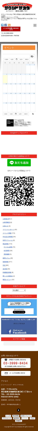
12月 (21, 59)
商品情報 (5, 244)
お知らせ (5, 226)
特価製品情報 (7, 272)
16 (34, 83)
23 (34, 93)
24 (6, 103)
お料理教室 (6, 222)
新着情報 (5, 262)
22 (29, 93)
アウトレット (7, 418)
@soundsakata (19, 309)
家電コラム (6, 258)
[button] (33, 114)
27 (20, 103)
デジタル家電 (8, 247)
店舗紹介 (18, 421)
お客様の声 (6, 219)
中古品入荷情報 (8, 237)
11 (11, 83)
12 (15, 83)
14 (24, 83)
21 (24, 93)
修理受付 (16, 418)
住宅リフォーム (8, 240)
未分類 (5, 269)
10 (6, 83)
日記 (4, 265)
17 (6, 93)
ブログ (32, 418)
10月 (12, 59)
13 (20, 83)
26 (15, 103)
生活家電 (6, 250)
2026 (27, 59)
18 (11, 93)
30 (34, 103)
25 (11, 103)
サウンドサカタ (19, 323)
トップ (8, 416)
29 (29, 103)
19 (15, 93)
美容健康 (6, 254)
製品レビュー (7, 279)
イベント (25, 418)
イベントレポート (8, 229)
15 (29, 83)
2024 (6, 59)
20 (20, 93)
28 (24, 103)
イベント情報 (7, 233)
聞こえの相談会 (8, 276)
